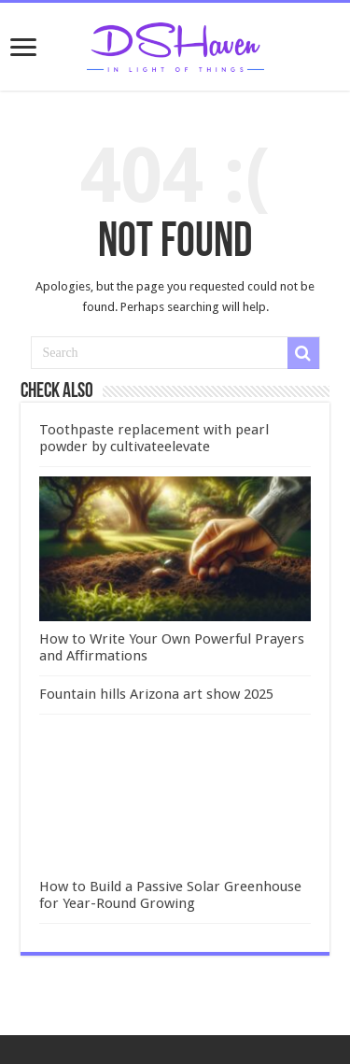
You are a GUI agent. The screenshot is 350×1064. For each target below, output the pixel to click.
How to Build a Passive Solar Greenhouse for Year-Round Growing (170, 895)
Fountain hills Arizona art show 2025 (156, 694)
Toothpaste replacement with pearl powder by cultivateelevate (154, 438)
